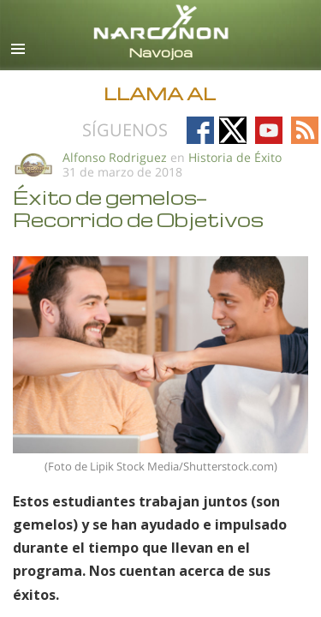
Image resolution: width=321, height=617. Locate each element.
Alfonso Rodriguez (114, 157)
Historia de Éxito (235, 157)
